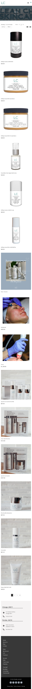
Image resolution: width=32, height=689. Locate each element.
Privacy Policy (10, 686)
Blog (4, 644)
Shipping (5, 664)
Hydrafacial (3, 327)
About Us (5, 642)
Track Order (6, 662)
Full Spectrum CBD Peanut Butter (8, 98)
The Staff (5, 667)
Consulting (5, 671)
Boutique (5, 669)
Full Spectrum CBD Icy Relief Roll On (8, 247)
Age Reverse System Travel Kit (7, 401)
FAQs (4, 660)
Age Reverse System (5, 475)
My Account (6, 651)
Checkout (5, 655)
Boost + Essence (4, 291)
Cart (4, 653)
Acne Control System (5, 438)
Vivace (2, 364)
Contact (5, 646)
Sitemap (23, 686)
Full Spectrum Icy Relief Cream (7, 210)
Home (14, 14)
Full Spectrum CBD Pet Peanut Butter (8, 135)
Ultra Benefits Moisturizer (6, 513)
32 (23, 24)
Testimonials (6, 673)
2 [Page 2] (14, 595)
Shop (4, 649)
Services (5, 658)
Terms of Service (17, 686)
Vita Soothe (3, 550)
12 (19, 24)
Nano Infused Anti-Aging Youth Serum (8, 173)
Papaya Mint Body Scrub (6, 587)
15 (21, 24)
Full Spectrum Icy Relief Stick (7, 61)
